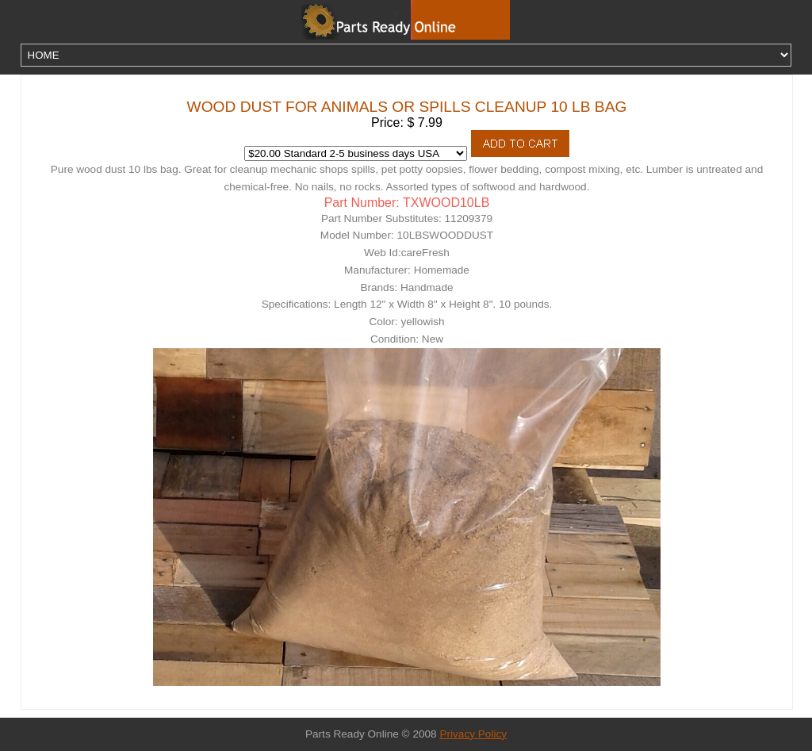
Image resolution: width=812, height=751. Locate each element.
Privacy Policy (473, 734)
